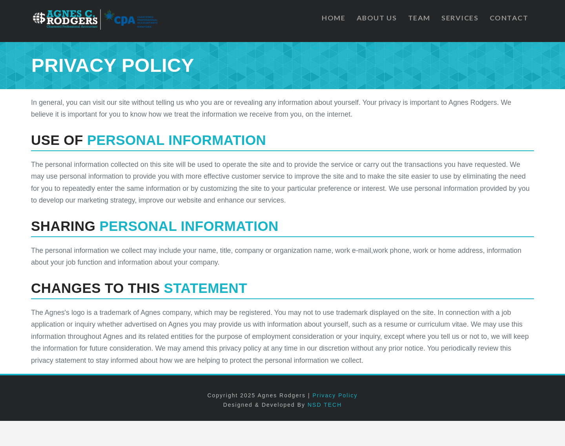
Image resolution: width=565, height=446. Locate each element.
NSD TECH (325, 405)
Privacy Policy (334, 395)
